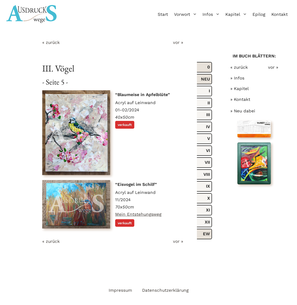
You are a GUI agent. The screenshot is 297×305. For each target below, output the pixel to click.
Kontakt (279, 14)
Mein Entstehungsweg (138, 214)
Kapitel (237, 14)
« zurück (51, 42)
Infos (212, 14)
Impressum (120, 290)
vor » (178, 42)
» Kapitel (239, 88)
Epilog (258, 14)
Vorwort (186, 14)
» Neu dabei (242, 110)
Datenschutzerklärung (165, 290)
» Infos (237, 78)
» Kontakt (240, 99)
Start (163, 14)
